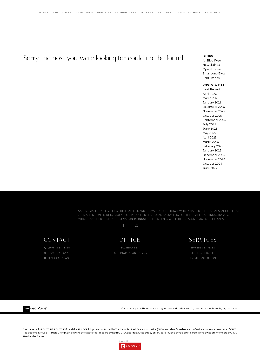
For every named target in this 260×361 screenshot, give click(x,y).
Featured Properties (115, 12)
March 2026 (211, 98)
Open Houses (212, 69)
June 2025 (210, 128)
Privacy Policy (186, 308)
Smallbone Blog (214, 73)
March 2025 (211, 141)
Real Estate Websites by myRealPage (216, 308)
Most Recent (211, 89)
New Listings (211, 64)
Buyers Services (203, 247)
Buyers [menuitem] (147, 12)
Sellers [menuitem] (164, 12)
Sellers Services (203, 252)
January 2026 (212, 102)
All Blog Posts (212, 60)
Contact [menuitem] (213, 12)
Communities (187, 12)
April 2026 (210, 93)
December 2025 (214, 106)
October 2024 (212, 163)
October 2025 (212, 115)
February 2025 (213, 146)
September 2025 (214, 120)
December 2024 (214, 155)
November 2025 (214, 111)
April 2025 (210, 137)
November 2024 (214, 159)
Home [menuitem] (43, 12)
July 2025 (209, 124)
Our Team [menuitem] (84, 12)
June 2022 (210, 168)
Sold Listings (211, 78)
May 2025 (209, 133)
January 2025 (212, 150)
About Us (61, 12)
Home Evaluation (203, 258)
